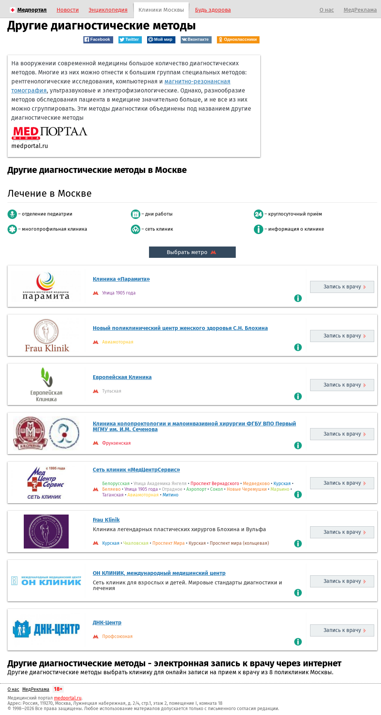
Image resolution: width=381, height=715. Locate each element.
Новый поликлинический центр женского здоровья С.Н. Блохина (180, 328)
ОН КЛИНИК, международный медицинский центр (159, 573)
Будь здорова (213, 9)
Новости (68, 9)
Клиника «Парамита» (121, 279)
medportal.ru (67, 698)
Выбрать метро (192, 252)
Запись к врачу (342, 287)
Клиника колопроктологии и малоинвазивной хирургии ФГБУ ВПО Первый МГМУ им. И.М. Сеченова (194, 426)
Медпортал (32, 9)
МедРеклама (360, 9)
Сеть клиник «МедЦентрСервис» (136, 469)
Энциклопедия (108, 9)
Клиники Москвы (161, 9)
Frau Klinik (106, 519)
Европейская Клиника (122, 377)
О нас (327, 9)
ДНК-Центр (107, 622)
